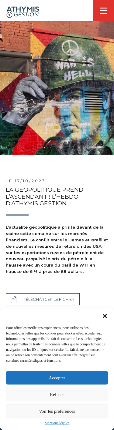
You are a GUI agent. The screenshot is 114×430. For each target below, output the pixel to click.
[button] (105, 316)
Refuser (57, 394)
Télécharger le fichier (49, 299)
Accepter (57, 377)
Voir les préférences (57, 411)
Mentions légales (57, 423)
